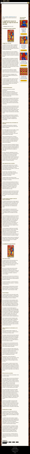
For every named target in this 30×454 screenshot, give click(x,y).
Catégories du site (15, 451)
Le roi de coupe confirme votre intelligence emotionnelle (23, 30)
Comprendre (6, 16)
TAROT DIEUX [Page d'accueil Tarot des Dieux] (6, 1)
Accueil (3, 16)
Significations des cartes (12, 16)
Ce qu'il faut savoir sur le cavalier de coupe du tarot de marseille (24, 47)
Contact (15, 452)
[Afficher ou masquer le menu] (1, 1)
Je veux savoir (24, 50)
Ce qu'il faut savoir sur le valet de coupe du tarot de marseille (23, 62)
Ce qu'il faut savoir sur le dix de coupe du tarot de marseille (23, 77)
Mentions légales (15, 448)
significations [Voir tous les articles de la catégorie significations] (4, 443)
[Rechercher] (14, 3)
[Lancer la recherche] (28, 3)
